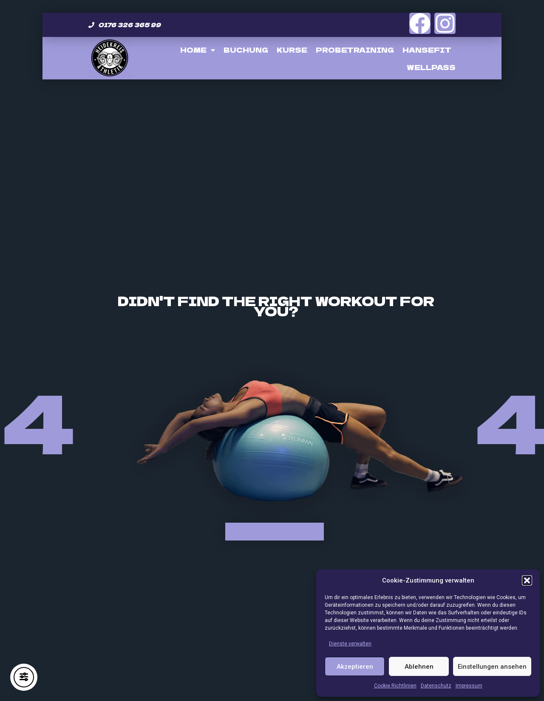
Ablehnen (419, 666)
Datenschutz (436, 686)
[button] (527, 580)
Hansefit (426, 50)
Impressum (469, 686)
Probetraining (355, 50)
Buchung (246, 50)
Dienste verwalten (350, 644)
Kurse (292, 50)
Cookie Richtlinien (395, 686)
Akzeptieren (355, 666)
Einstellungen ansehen (492, 666)
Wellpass (431, 67)
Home (197, 50)
